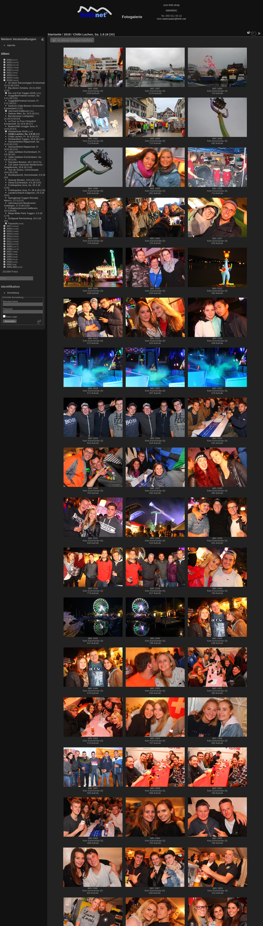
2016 (9, 228)
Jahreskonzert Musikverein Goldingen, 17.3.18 (20, 204)
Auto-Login (10, 316)
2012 (9, 238)
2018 (9, 80)
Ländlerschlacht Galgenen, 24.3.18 (26, 192)
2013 (9, 236)
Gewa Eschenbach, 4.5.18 (21, 182)
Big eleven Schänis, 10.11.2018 (24, 88)
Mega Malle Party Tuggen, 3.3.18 (25, 213)
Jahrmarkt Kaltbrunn (18, 111)
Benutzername (10, 301)
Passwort (7, 308)
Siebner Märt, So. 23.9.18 (21, 113)
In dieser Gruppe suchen (75, 40)
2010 (9, 244)
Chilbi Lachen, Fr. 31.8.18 (21, 136)
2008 (9, 249)
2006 (9, 254)
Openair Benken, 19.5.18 (21, 180)
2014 (9, 233)
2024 (9, 65)
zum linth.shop (171, 5)
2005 (9, 256)
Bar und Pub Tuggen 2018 (21, 93)
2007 (9, 251)
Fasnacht (13, 223)
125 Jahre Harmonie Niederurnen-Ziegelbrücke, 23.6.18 (23, 165)
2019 (9, 77)
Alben (5, 53)
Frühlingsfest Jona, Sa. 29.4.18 (24, 185)
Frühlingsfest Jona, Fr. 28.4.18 (23, 190)
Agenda (11, 45)
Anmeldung (13, 292)
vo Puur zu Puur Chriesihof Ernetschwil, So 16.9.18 (20, 122)
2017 (9, 226)
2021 (9, 72)
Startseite (54, 34)
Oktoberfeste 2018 (17, 131)
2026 (9, 59)
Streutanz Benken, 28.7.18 (21, 162)
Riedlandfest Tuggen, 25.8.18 (23, 139)
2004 (9, 259)
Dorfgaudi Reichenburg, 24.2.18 (24, 218)
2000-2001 (12, 267)
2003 (9, 261)
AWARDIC (171, 10)
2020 (9, 75)
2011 (9, 241)
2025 (9, 62)
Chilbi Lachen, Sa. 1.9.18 (21, 134)
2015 (9, 231)
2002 (9, 264)
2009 (9, 246)
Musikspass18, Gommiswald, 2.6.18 (26, 175)
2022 (9, 70)
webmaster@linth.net (174, 18)
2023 (9, 67)
